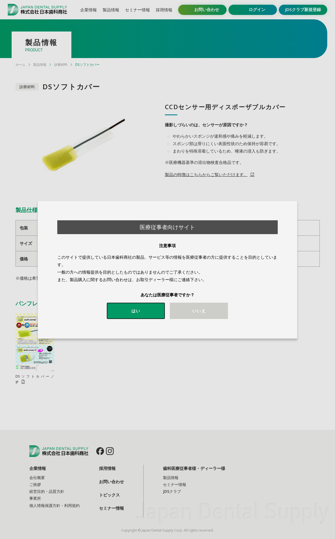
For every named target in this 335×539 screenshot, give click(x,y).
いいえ (199, 310)
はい (135, 310)
